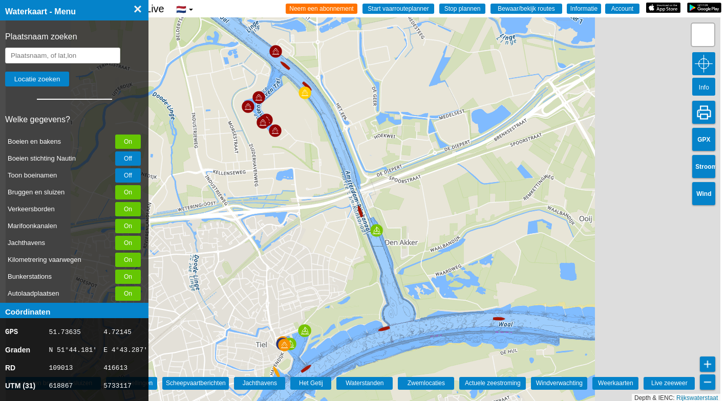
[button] (385, 333)
